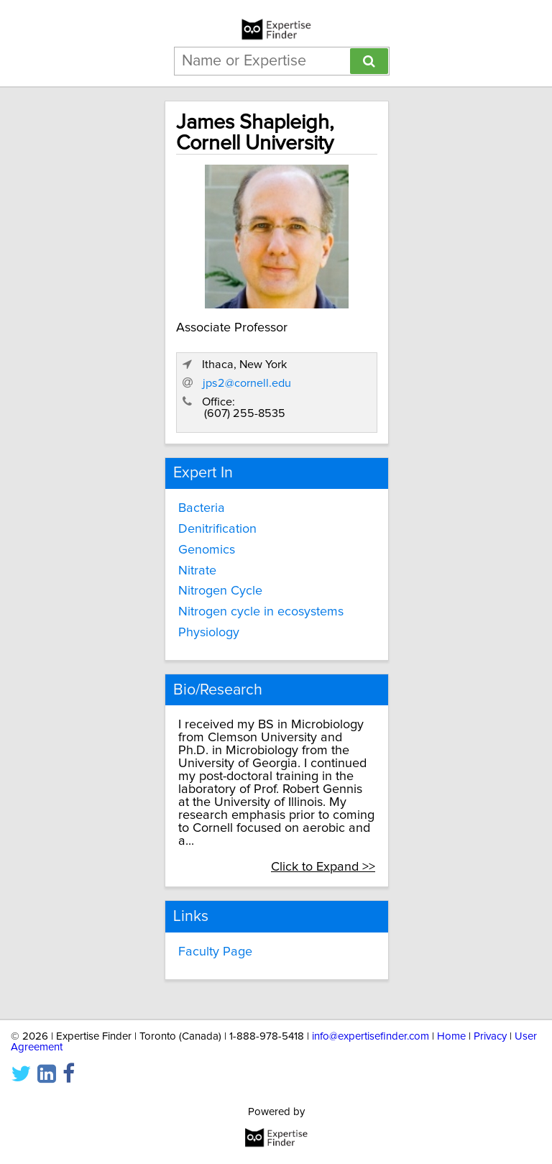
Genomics (206, 550)
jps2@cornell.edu (247, 383)
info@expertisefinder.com (370, 1036)
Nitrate (197, 570)
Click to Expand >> (323, 867)
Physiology (208, 632)
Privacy (490, 1036)
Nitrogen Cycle (220, 591)
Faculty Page (215, 951)
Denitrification (217, 529)
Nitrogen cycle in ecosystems (261, 611)
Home (451, 1036)
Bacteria (201, 508)
